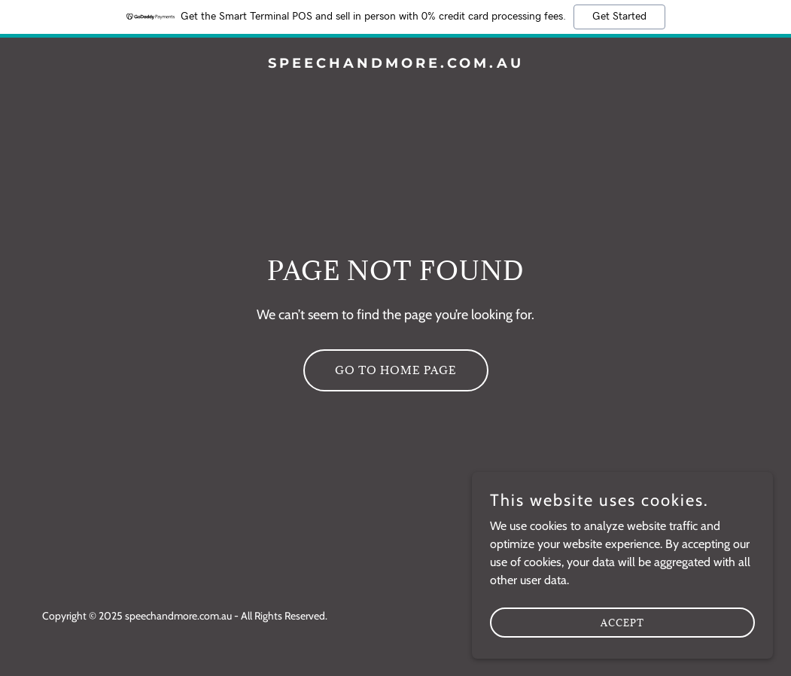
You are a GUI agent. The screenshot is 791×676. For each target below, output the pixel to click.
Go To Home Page (396, 370)
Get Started (619, 16)
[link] (395, 63)
